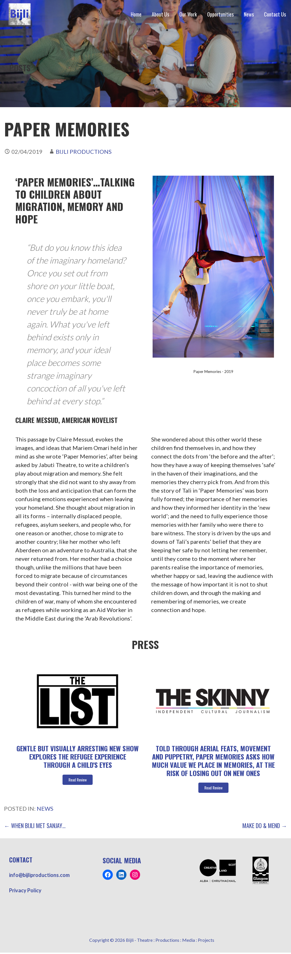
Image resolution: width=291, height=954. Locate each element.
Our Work (188, 14)
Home (136, 14)
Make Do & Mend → (264, 825)
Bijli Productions (84, 151)
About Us (160, 14)
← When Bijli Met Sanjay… (35, 825)
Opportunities (220, 14)
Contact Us (275, 14)
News (249, 14)
